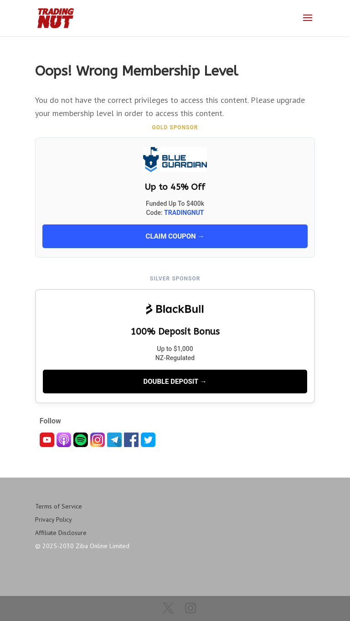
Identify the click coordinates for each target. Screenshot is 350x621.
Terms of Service (58, 506)
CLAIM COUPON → (175, 236)
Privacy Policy (53, 519)
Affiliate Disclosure (61, 533)
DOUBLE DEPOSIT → (174, 381)
